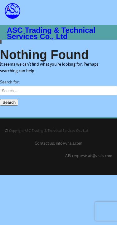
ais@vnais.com (100, 156)
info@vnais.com (69, 144)
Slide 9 (1, 42)
